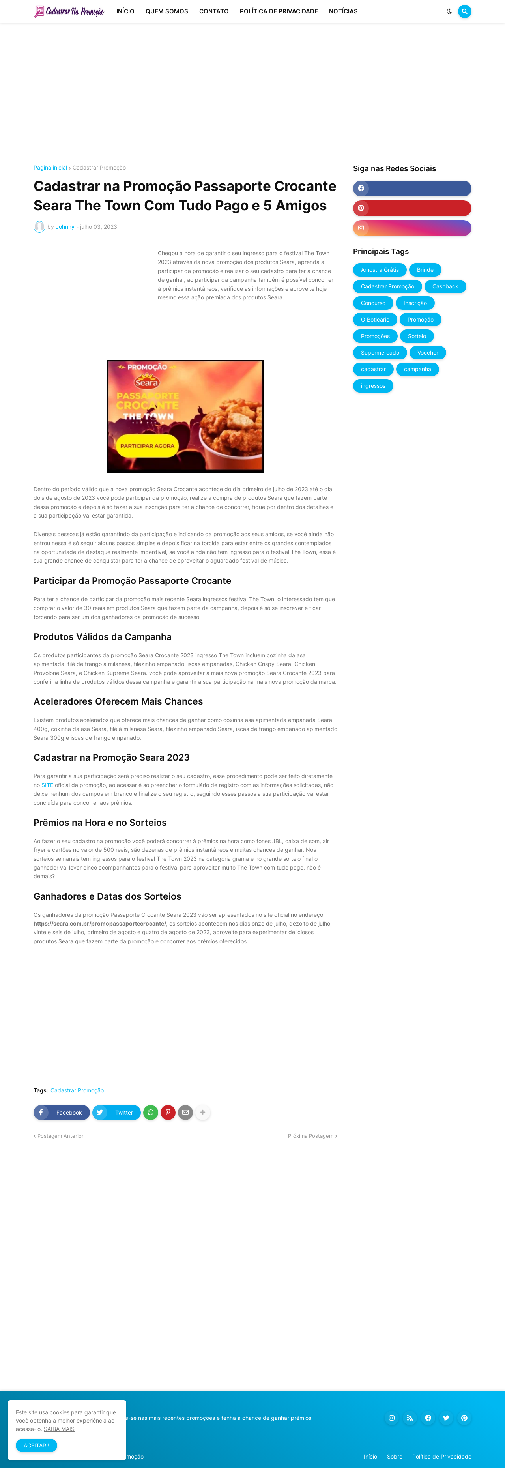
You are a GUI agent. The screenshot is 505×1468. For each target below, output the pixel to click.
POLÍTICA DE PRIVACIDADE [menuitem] (279, 11)
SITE (47, 785)
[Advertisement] (252, 94)
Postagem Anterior (60, 1136)
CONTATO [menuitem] (214, 11)
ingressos (373, 385)
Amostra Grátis (380, 269)
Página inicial (50, 167)
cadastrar (373, 369)
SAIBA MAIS (59, 1428)
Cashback (445, 286)
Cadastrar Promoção (99, 167)
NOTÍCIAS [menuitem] (343, 11)
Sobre (394, 1456)
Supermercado (380, 352)
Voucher (427, 352)
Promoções (375, 336)
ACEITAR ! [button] (36, 1445)
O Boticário (375, 319)
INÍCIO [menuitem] (125, 11)
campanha (417, 369)
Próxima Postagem (310, 1136)
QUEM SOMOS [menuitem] (167, 11)
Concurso (373, 302)
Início (370, 1456)
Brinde (425, 269)
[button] (449, 11)
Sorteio (417, 336)
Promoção (421, 319)
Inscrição (415, 302)
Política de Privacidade (441, 1456)
